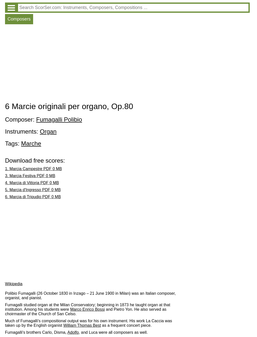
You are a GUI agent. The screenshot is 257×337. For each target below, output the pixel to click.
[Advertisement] (127, 64)
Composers (19, 19)
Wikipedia (13, 284)
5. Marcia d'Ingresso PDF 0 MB (33, 190)
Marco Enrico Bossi (87, 309)
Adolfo (73, 332)
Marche (31, 143)
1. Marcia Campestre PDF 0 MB (33, 169)
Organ (48, 131)
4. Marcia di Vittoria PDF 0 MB (32, 183)
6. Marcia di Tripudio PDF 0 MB (33, 197)
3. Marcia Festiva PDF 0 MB (30, 176)
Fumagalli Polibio (59, 119)
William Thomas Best (82, 325)
